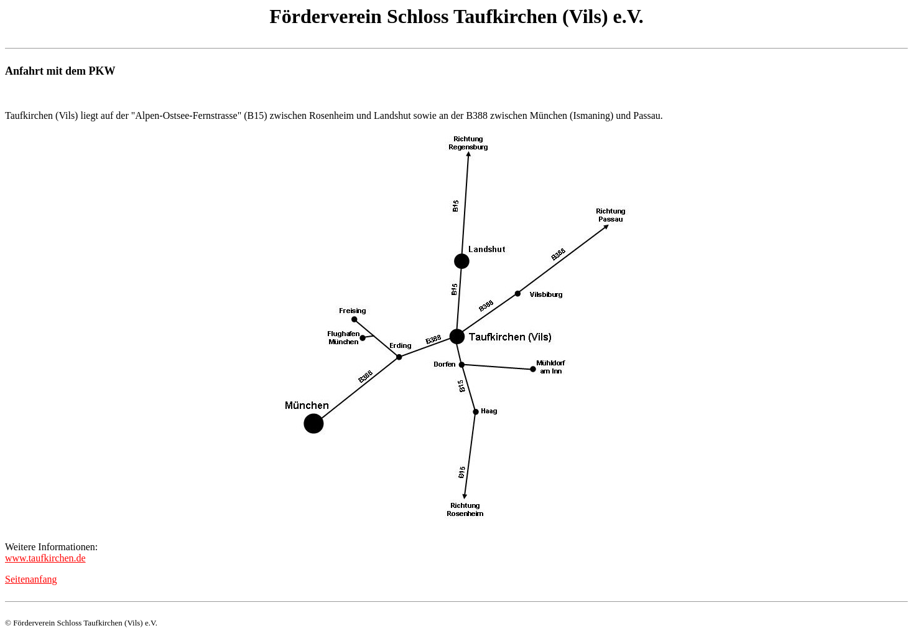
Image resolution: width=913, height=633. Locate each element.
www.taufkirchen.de (45, 558)
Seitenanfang (31, 579)
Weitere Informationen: (51, 547)
